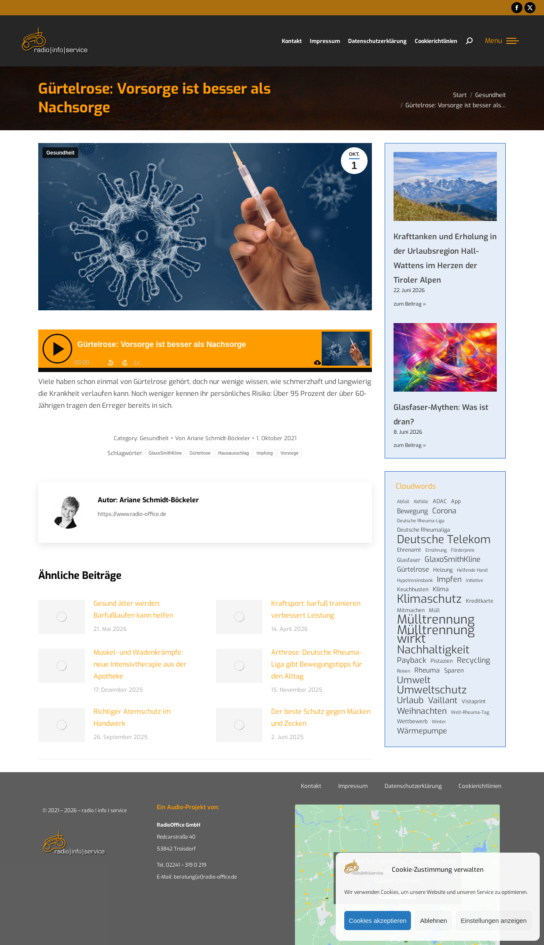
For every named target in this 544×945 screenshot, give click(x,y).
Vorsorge (289, 453)
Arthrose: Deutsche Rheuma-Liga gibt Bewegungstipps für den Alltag (316, 664)
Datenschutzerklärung (413, 786)
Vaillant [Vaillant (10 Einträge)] (442, 700)
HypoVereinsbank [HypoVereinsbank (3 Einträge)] (415, 580)
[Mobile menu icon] (502, 41)
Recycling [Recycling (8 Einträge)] (473, 660)
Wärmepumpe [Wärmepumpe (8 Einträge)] (422, 731)
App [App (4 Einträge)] (456, 501)
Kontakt (311, 786)
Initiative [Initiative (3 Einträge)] (474, 580)
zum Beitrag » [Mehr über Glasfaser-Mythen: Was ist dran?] (410, 445)
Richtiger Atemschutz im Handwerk (132, 717)
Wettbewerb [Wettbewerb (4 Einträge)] (412, 721)
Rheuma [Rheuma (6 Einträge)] (427, 670)
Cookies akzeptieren (378, 920)
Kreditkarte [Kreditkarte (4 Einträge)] (479, 600)
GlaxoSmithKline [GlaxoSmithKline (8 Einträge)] (453, 559)
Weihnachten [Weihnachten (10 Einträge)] (422, 711)
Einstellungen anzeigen (494, 920)
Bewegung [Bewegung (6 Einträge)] (412, 511)
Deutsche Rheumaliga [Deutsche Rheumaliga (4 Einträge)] (423, 529)
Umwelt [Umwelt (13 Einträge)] (414, 680)
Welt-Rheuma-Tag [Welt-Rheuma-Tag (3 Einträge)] (470, 712)
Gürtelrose (200, 453)
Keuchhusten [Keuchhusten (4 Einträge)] (412, 589)
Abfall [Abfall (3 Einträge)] (403, 501)
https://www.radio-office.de (132, 514)
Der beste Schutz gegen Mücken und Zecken (321, 717)
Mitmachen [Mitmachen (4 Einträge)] (411, 610)
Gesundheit (60, 153)
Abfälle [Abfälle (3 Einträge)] (421, 501)
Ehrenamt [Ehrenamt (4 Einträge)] (409, 549)
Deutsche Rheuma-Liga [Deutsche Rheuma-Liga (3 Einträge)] (421, 521)
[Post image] (61, 617)
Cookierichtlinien (480, 786)
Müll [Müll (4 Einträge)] (434, 610)
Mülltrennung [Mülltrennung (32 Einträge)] (436, 620)
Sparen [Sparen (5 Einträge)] (454, 671)
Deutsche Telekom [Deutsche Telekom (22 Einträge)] (444, 539)
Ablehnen (433, 920)
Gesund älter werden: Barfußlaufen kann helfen (133, 609)
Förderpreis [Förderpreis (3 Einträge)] (462, 550)
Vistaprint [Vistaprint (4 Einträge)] (474, 701)
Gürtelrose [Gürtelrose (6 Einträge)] (413, 569)
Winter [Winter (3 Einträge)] (439, 721)
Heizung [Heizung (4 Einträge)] (443, 569)
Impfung (265, 453)
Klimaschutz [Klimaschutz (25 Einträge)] (429, 599)
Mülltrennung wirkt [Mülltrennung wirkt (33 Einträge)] (436, 634)
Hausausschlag (233, 453)
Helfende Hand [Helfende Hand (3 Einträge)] (472, 570)
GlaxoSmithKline (164, 453)
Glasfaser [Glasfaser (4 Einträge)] (408, 560)
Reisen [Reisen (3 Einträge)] (403, 671)
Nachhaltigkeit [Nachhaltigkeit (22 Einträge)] (433, 649)
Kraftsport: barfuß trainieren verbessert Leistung (315, 609)
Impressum (353, 786)
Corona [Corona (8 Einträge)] (444, 511)
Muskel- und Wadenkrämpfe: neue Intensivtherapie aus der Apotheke (140, 664)
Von (212, 438)
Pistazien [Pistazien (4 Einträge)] (442, 660)
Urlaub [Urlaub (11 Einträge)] (410, 700)
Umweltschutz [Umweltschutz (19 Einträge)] (432, 690)
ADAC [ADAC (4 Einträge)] (440, 501)
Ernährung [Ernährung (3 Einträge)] (436, 550)
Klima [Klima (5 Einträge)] (441, 589)
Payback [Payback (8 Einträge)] (411, 660)
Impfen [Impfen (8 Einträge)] (449, 579)
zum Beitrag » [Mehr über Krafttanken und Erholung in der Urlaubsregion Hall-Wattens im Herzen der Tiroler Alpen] (410, 304)
